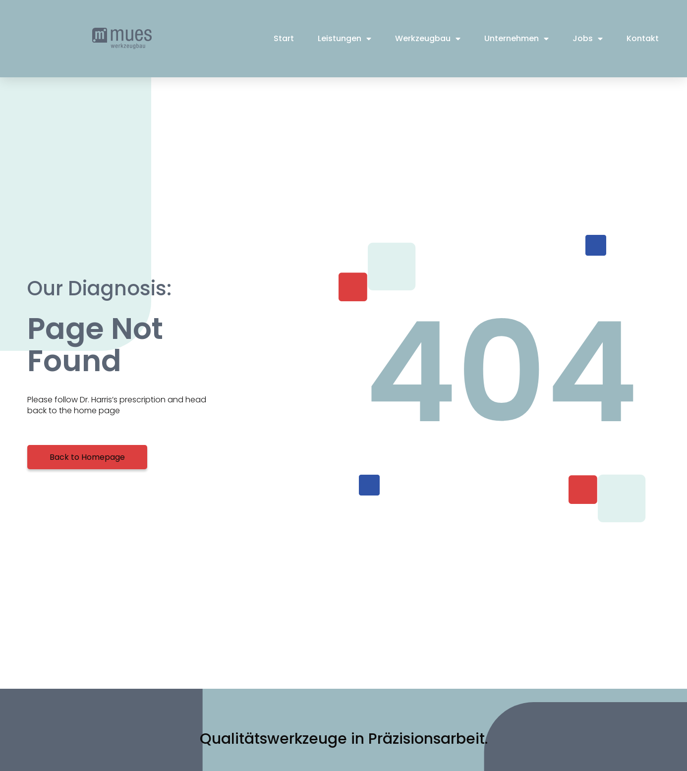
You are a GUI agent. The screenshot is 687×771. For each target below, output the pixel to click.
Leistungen (344, 39)
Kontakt (643, 39)
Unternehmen (516, 39)
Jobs (587, 39)
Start (284, 39)
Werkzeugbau (427, 39)
